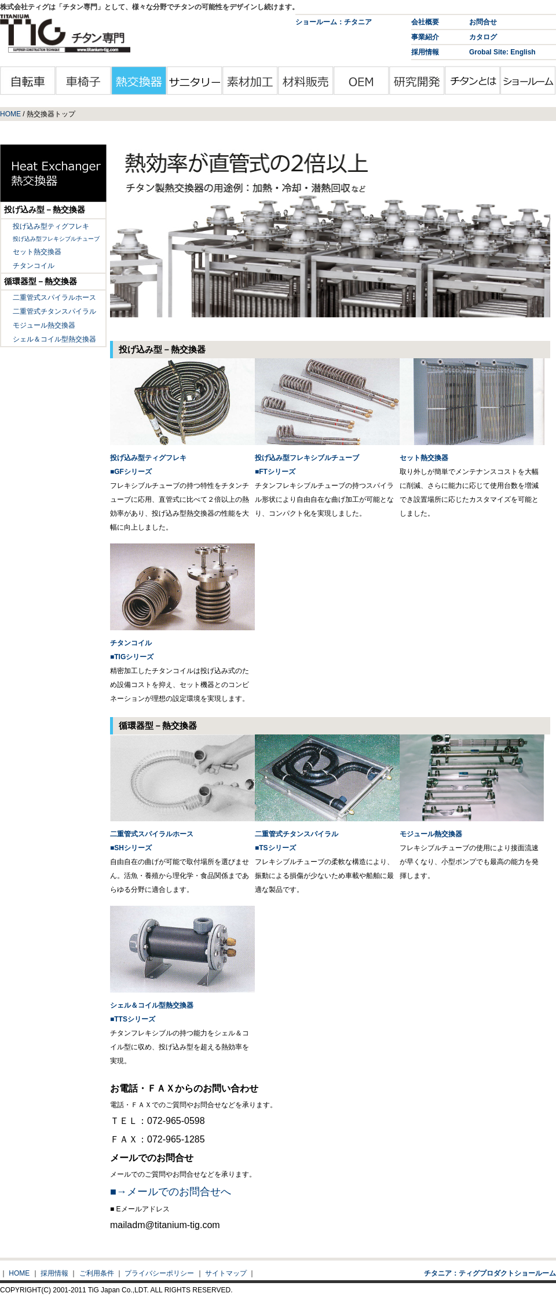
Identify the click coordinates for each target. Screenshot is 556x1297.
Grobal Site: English (502, 52)
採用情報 (425, 52)
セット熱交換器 (37, 252)
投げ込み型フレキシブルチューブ (56, 239)
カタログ (483, 37)
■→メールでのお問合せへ (170, 1191)
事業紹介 (425, 37)
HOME (10, 114)
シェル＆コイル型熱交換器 (54, 339)
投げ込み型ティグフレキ (51, 226)
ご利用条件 (96, 1273)
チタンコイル (33, 266)
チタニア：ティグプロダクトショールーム (490, 1273)
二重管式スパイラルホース (54, 297)
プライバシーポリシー (159, 1273)
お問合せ (483, 22)
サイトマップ (226, 1273)
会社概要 (425, 22)
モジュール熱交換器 (44, 325)
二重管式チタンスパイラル (54, 311)
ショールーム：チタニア (333, 22)
